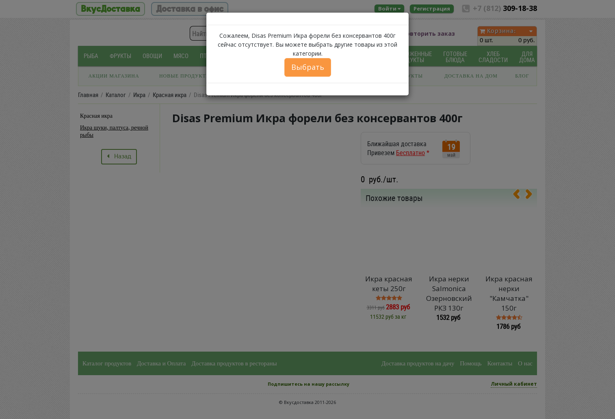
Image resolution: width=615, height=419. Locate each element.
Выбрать (307, 67)
